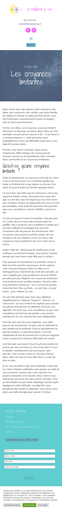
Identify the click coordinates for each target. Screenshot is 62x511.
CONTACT (10, 432)
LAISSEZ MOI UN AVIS (22, 439)
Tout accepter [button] (29, 505)
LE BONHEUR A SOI (39, 9)
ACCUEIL (9, 417)
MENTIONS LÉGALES (15, 422)
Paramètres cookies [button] (12, 505)
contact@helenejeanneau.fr (30, 24)
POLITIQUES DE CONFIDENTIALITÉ (21, 427)
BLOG (31, 45)
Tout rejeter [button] (42, 505)
